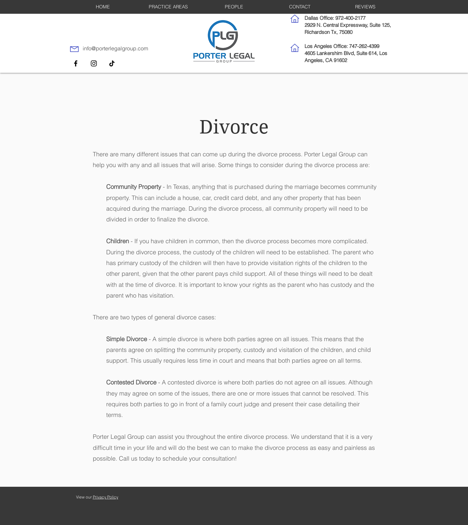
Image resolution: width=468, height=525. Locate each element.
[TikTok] (112, 63)
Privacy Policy (105, 497)
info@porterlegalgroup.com (115, 48)
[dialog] (455, 511)
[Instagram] (94, 63)
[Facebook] (76, 63)
